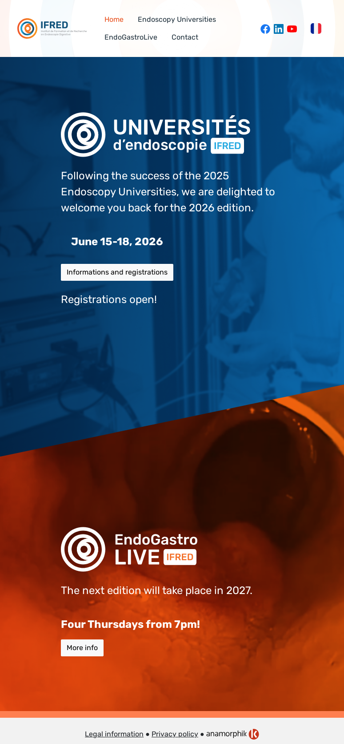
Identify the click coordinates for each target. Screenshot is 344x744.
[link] (232, 734)
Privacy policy (175, 734)
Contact (185, 37)
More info (82, 647)
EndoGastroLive (130, 37)
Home (114, 19)
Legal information (114, 734)
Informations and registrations (117, 272)
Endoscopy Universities (177, 19)
